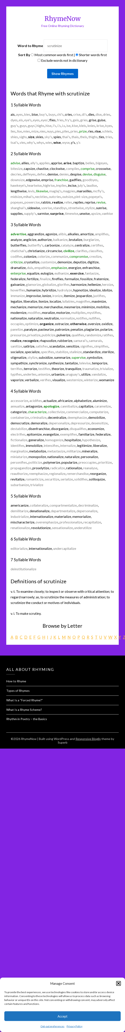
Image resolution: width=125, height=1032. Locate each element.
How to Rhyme (16, 681)
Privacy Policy (74, 1026)
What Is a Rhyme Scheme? (24, 709)
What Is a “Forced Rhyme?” (24, 700)
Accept (62, 1016)
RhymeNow (63, 19)
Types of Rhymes (18, 690)
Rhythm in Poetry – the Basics (26, 719)
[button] (118, 983)
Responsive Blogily (88, 739)
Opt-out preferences (52, 1026)
